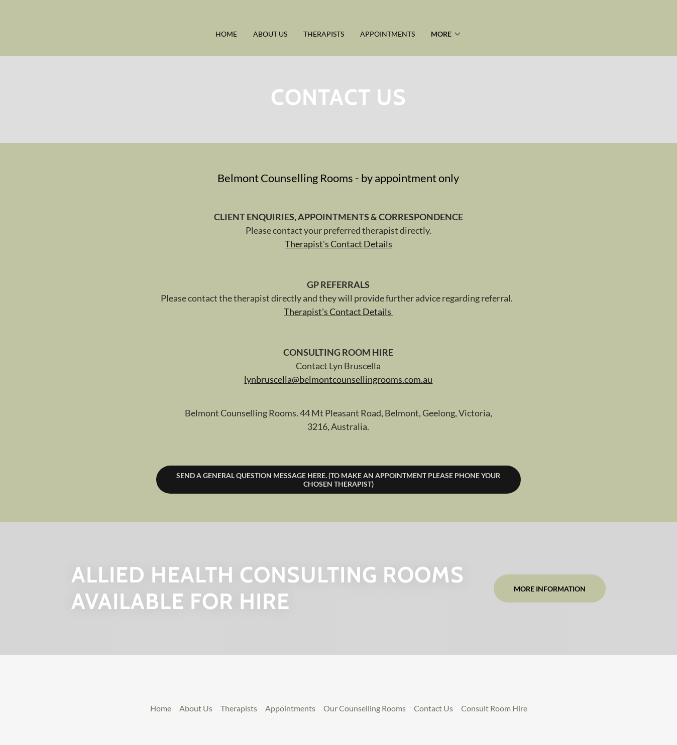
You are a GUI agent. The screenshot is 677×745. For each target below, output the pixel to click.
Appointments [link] (387, 34)
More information (550, 588)
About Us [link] (270, 34)
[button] (446, 34)
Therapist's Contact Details (338, 243)
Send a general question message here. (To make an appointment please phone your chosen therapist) (338, 479)
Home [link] (226, 34)
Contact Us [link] (433, 708)
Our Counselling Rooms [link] (364, 708)
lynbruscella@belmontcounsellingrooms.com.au (338, 379)
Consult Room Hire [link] (494, 708)
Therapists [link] (323, 34)
